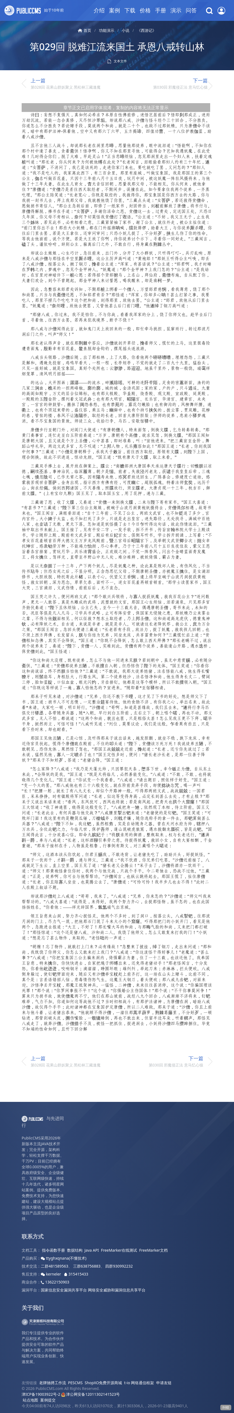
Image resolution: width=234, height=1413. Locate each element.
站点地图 (30, 1400)
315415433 (76, 1274)
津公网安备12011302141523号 (90, 1394)
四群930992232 (119, 1266)
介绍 (99, 10)
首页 (84, 30)
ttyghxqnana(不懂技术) (63, 1258)
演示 (175, 10)
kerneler (51, 1274)
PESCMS (75, 1382)
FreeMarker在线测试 (119, 1250)
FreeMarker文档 (153, 1250)
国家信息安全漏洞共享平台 (64, 1290)
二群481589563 (54, 1266)
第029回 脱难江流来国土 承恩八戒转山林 (117, 46)
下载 (129, 10)
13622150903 (55, 1282)
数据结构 (74, 1250)
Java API (91, 1250)
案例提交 (48, 1400)
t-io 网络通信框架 (139, 1382)
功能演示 (106, 30)
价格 (145, 10)
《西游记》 (146, 30)
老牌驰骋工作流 (52, 1382)
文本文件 (117, 61)
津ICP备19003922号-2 (41, 1394)
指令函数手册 (53, 1250)
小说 (125, 30)
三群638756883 (87, 1266)
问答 (191, 10)
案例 (114, 10)
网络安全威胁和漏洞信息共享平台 (116, 1290)
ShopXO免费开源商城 (103, 1382)
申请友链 (164, 1382)
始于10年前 (34, 10)
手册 (160, 10)
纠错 (225, 1407)
